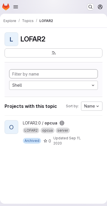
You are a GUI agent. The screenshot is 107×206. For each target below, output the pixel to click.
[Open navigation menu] (15, 6)
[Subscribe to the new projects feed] (53, 53)
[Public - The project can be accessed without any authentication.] (62, 123)
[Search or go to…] (90, 6)
